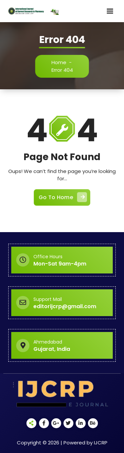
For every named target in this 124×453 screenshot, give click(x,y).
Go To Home (63, 200)
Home (60, 62)
